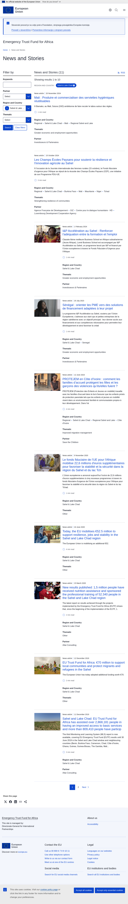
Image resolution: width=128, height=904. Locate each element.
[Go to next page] (86, 787)
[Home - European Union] (15, 9)
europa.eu (22, 852)
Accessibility (92, 824)
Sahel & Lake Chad (18, 108)
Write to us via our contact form (58, 858)
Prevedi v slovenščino (21, 30)
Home (5, 50)
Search (8, 127)
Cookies (91, 862)
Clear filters (20, 127)
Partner (6, 91)
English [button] (110, 9)
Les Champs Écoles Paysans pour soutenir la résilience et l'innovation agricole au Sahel (73, 161)
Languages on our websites (99, 851)
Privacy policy (93, 855)
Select (7, 96)
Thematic (7, 114)
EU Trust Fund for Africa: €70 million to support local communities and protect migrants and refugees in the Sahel (93, 666)
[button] (6, 802)
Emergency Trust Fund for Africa (20, 818)
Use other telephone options (57, 855)
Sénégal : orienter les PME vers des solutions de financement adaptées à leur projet (92, 306)
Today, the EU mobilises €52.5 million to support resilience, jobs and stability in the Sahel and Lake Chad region (90, 535)
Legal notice (92, 858)
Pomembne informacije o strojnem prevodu (51, 30)
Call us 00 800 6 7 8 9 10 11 (57, 851)
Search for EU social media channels (61, 875)
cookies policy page (49, 890)
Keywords (7, 79)
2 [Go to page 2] (78, 787)
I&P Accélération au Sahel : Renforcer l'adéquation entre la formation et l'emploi (89, 232)
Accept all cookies (84, 890)
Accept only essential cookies (110, 890)
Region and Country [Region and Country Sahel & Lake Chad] (12, 103)
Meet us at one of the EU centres (59, 862)
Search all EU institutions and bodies (103, 875)
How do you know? (51, 2)
